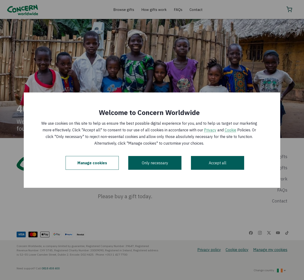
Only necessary (155, 163)
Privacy (210, 130)
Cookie (230, 130)
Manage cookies (92, 163)
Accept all (217, 163)
